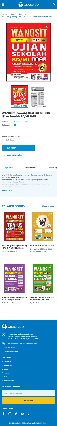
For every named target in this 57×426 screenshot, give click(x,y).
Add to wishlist (13, 155)
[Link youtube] (22, 413)
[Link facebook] (3, 413)
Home (4, 14)
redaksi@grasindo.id (11, 351)
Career (5, 373)
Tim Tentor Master (21, 122)
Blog (5, 369)
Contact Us (7, 365)
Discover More (48, 206)
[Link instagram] (10, 413)
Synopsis (9, 168)
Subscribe (28, 401)
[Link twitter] (16, 413)
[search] (53, 4)
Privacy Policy (8, 380)
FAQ (4, 377)
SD (15, 125)
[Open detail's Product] (14, 213)
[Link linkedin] (28, 413)
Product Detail (31, 168)
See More (6, 190)
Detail (20, 14)
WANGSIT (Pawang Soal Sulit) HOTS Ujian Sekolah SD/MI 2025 (27, 17)
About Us (6, 362)
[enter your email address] (28, 393)
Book (12, 14)
